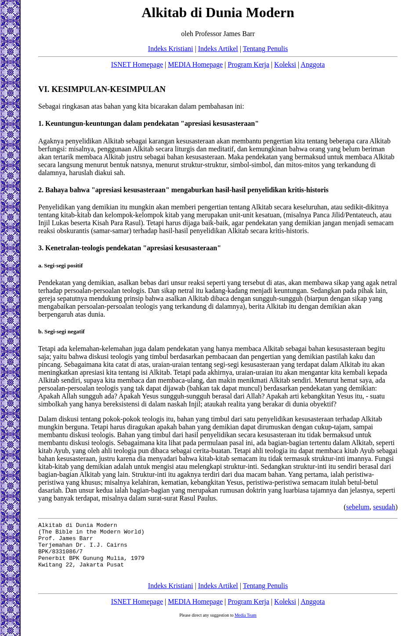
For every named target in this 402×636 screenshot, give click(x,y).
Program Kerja (248, 64)
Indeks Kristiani (170, 48)
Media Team (246, 625)
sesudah (384, 507)
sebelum (357, 507)
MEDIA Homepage (195, 64)
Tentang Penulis (265, 48)
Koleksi (285, 64)
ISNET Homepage (137, 64)
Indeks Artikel (218, 48)
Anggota (313, 64)
